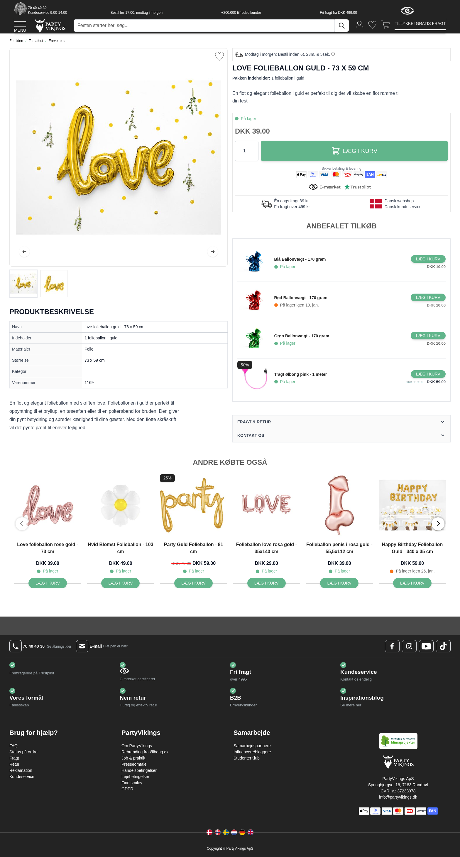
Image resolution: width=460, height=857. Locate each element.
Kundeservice (21, 776)
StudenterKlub (247, 758)
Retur (14, 764)
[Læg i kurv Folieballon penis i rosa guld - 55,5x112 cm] (339, 583)
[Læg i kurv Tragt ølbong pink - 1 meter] (428, 374)
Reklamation (20, 770)
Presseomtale (134, 764)
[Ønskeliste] (372, 25)
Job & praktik (133, 758)
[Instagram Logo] (409, 646)
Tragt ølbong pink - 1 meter (300, 374)
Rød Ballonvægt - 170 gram (300, 297)
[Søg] (342, 25)
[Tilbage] (24, 251)
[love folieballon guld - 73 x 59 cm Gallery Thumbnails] (38, 284)
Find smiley (131, 782)
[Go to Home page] (50, 25)
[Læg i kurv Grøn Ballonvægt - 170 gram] (428, 335)
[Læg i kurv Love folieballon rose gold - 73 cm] (47, 583)
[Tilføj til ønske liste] (219, 56)
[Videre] (212, 251)
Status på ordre (23, 752)
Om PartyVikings (136, 745)
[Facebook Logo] (392, 646)
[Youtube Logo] (426, 646)
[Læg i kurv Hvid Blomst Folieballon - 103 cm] (120, 583)
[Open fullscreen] (118, 157)
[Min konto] (359, 24)
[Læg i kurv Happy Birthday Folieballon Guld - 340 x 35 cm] (412, 583)
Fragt (14, 758)
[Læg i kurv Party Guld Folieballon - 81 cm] (193, 583)
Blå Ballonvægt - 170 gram (300, 259)
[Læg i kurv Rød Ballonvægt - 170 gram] (428, 297)
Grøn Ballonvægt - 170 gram (301, 336)
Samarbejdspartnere (252, 745)
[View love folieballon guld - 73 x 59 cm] (23, 284)
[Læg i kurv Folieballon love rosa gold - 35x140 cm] (266, 583)
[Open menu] (20, 25)
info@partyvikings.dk (398, 797)
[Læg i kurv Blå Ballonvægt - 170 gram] (428, 259)
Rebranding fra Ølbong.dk (144, 752)
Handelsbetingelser (139, 770)
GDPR (127, 789)
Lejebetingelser (135, 776)
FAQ (13, 745)
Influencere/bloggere (252, 752)
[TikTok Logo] (443, 646)
